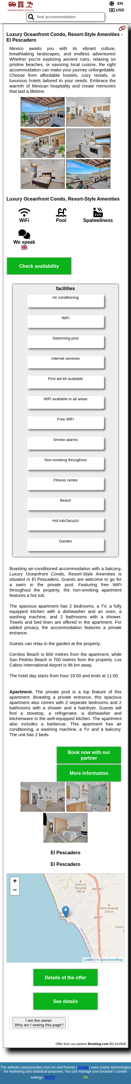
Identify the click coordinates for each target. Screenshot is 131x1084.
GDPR (50, 1077)
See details (65, 1001)
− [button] (15, 890)
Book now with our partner (89, 755)
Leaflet (89, 959)
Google (83, 1067)
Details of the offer (65, 977)
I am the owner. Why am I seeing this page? (39, 1022)
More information (89, 773)
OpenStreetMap (111, 959)
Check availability (39, 266)
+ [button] (15, 881)
